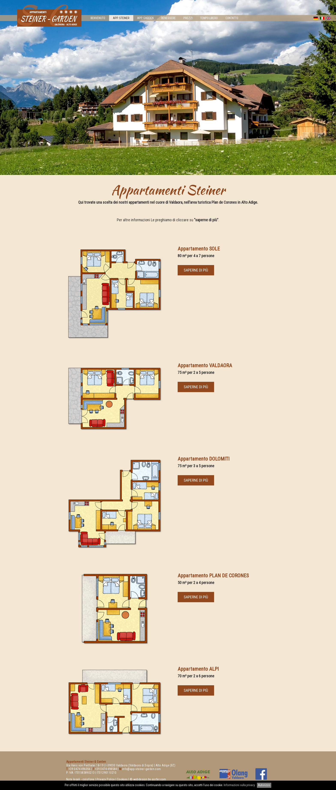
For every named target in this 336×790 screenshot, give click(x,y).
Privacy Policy (106, 779)
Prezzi (187, 18)
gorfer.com (159, 779)
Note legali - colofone (80, 779)
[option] (168, 87)
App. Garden (145, 18)
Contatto (231, 18)
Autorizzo (264, 785)
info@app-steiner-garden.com (141, 769)
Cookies (122, 779)
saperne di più (196, 270)
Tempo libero (209, 18)
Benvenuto (98, 18)
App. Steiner (121, 18)
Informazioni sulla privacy (240, 785)
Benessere (168, 18)
